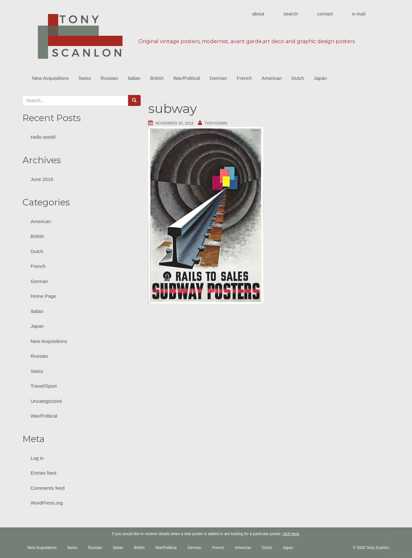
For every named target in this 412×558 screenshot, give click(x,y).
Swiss (84, 78)
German (218, 78)
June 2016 (42, 179)
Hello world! (43, 137)
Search (291, 13)
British (157, 78)
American (271, 78)
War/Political (186, 78)
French (244, 78)
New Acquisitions (50, 78)
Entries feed (43, 473)
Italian (134, 78)
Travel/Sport (44, 386)
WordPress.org (47, 503)
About (258, 13)
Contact (325, 13)
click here (291, 534)
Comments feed (48, 488)
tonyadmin (215, 123)
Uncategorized (46, 401)
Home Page (43, 296)
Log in (37, 458)
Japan (320, 78)
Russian (109, 78)
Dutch (298, 78)
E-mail (358, 13)
